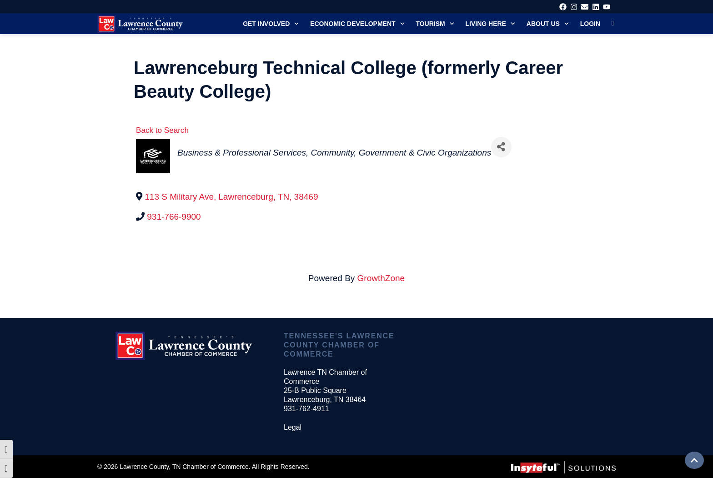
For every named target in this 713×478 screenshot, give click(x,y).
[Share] (501, 147)
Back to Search (162, 130)
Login (590, 23)
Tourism (435, 23)
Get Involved (271, 23)
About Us (548, 23)
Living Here (490, 23)
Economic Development (357, 23)
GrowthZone (381, 278)
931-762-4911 (306, 409)
